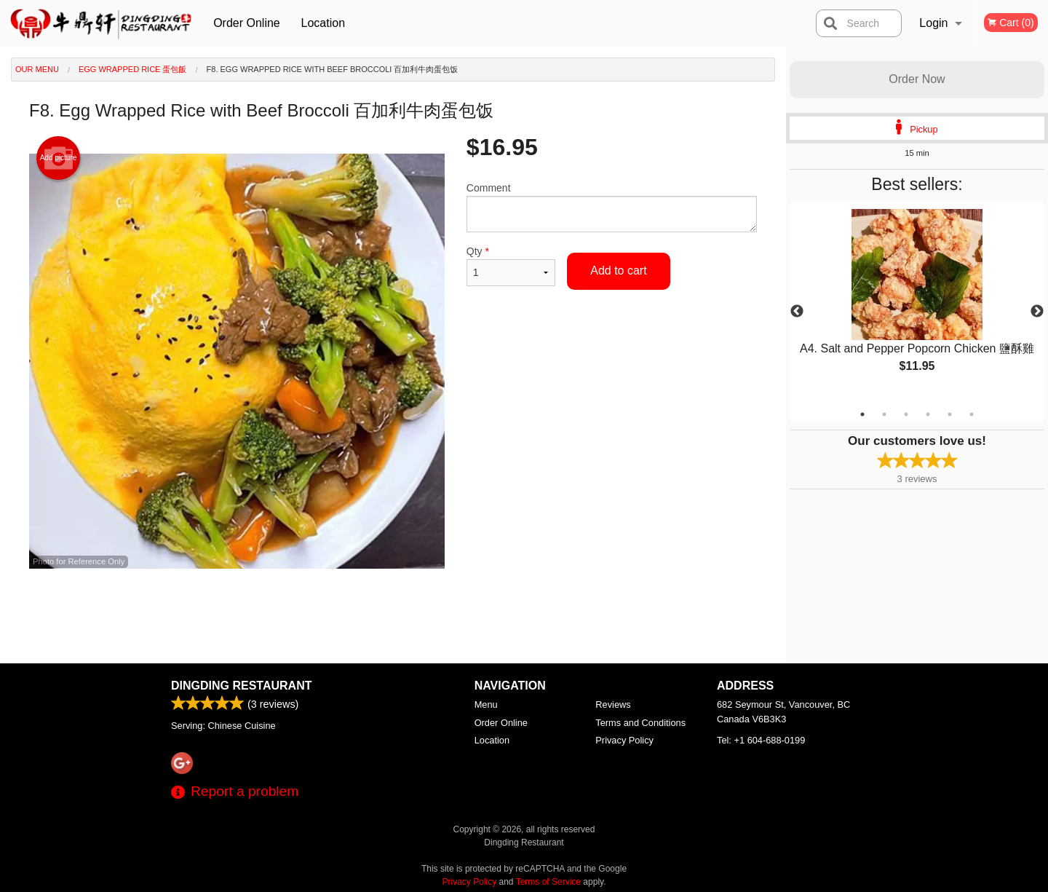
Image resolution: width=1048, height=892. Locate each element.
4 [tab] (928, 414)
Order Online (246, 23)
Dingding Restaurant (241, 685)
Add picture (58, 158)
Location (323, 23)
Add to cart (618, 270)
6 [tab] (971, 414)
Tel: (761, 740)
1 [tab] (862, 414)
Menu (486, 704)
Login (933, 23)
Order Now (917, 79)
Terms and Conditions (640, 722)
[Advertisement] (393, 616)
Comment (612, 207)
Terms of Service (548, 882)
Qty (511, 265)
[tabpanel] (917, 302)
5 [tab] (949, 414)
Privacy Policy (624, 740)
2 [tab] (884, 414)
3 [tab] (906, 414)
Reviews (612, 704)
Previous (797, 311)
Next (1037, 311)
